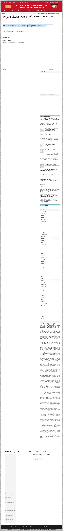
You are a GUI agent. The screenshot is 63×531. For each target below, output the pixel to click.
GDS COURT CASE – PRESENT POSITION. (48, 158)
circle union (44, 326)
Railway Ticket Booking (55, 403)
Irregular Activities (47, 388)
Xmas (46, 419)
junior (54, 425)
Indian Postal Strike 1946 (50, 387)
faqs (56, 424)
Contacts (20, 10)
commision (58, 421)
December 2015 (43, 309)
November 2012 (43, 238)
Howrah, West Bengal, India (21, 31)
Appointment (50, 370)
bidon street (54, 420)
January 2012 (43, 219)
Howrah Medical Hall (46, 386)
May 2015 (42, 295)
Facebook (48, 2)
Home (5, 10)
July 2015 (42, 299)
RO (47, 403)
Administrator (49, 526)
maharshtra (50, 426)
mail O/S (54, 426)
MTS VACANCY (48, 344)
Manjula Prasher (53, 393)
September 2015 (44, 303)
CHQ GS (47, 374)
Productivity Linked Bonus (44, 359)
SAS (54, 360)
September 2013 (44, 257)
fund (59, 424)
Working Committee (12, 10)
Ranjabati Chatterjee (43, 404)
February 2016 (43, 312)
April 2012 (42, 225)
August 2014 (43, 278)
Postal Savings (53, 399)
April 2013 (42, 248)
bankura (43, 420)
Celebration (53, 375)
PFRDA (54, 398)
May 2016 (42, 316)
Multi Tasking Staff (55, 344)
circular (52, 421)
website (41, 436)
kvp (51, 364)
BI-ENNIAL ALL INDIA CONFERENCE (49, 371)
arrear (53, 419)
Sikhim (47, 361)
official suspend (48, 430)
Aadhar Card (41, 370)
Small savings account (45, 409)
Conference (48, 376)
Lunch (41, 392)
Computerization (43, 376)
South (44, 410)
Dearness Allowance (25, 15)
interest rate (42, 425)
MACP (57, 354)
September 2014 (44, 280)
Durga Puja (48, 342)
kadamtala (58, 425)
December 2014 (43, 286)
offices (44, 430)
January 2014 (43, 265)
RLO (45, 403)
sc (43, 366)
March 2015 (43, 291)
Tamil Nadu (58, 414)
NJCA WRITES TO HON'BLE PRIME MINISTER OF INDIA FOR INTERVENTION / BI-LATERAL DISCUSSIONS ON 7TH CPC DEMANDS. (51, 131)
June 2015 (42, 297)
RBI (59, 359)
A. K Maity (50, 369)
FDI (43, 381)
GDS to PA (54, 382)
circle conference (43, 341)
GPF (58, 382)
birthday (58, 420)
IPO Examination (56, 386)
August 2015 (43, 301)
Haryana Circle (54, 385)
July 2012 (42, 230)
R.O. (52, 402)
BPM (48, 341)
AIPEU (47, 325)
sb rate (54, 432)
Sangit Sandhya (42, 361)
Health (40, 386)
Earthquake (51, 352)
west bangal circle (54, 335)
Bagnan (57, 371)
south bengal (51, 366)
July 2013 (42, 253)
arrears (54, 339)
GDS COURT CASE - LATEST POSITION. (47, 136)
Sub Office (51, 413)
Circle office (58, 341)
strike (48, 335)
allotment (49, 419)
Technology (42, 415)
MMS (51, 392)
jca (54, 333)
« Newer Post (5, 69)
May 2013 (42, 249)
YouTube (53, 2)
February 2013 (43, 244)
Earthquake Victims (51, 332)
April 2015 (42, 293)
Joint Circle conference (54, 388)
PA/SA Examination (49, 398)
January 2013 (43, 242)
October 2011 (43, 213)
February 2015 (43, 290)
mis (51, 349)
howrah (52, 331)
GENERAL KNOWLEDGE (44, 343)
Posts (35, 457)
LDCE (44, 354)
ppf (54, 349)
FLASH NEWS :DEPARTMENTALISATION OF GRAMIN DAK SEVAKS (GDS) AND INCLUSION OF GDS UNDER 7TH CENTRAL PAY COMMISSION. (49, 119)
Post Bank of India (55, 358)
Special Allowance (49, 410)
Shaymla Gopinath (54, 408)
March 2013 (43, 246)
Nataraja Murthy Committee (52, 337)
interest (48, 349)
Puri (49, 402)
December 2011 (43, 217)
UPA (53, 415)
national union (46, 365)
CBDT (40, 374)
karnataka (42, 426)
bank (40, 420)
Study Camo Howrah (51, 347)
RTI (50, 403)
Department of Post (52, 336)
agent (51, 361)
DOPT (26, 2)
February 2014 (43, 267)
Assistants (55, 370)
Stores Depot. (46, 413)
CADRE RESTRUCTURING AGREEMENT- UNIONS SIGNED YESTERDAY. (51, 150)
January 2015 (43, 288)
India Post (5, 2)
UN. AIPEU (50, 415)
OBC (43, 398)
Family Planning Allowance (49, 381)
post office (56, 365)
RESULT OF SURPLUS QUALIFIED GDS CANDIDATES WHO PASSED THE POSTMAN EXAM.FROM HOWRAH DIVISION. (48, 195)
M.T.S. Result (47, 392)
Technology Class (47, 339)
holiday (41, 349)
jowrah (51, 425)
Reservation (48, 404)
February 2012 (43, 221)
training (57, 435)
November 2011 (43, 215)
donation (54, 348)
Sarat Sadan (45, 333)
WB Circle (21, 2)
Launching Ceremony (48, 391)
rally (48, 432)
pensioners (36, 15)
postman (49, 326)
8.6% (46, 369)
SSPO (57, 360)
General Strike (53, 343)
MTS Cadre (51, 355)
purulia (46, 432)
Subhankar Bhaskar (57, 413)
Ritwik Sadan (50, 360)
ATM (58, 369)
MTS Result (58, 392)
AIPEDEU (54, 369)
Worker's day (42, 419)
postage (49, 431)
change (49, 421)
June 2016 (42, 318)
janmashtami (47, 425)
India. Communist (42, 387)
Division (47, 352)
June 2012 (42, 228)
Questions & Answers (53, 359)
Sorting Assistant (53, 409)
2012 (59, 349)
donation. (45, 424)
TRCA (51, 333)
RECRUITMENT (43, 338)
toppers (54, 435)
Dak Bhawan (43, 342)
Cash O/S (44, 375)
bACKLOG (56, 419)
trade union (56, 366)
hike (57, 348)
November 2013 (43, 261)
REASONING (42, 347)
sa (56, 349)
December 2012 (43, 240)
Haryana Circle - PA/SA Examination (50, 353)
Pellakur (46, 399)
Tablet (54, 414)
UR (56, 415)
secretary (57, 432)
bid (50, 420)
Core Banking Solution (55, 376)
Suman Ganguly (50, 414)
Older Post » (51, 69)
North (40, 398)
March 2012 (43, 223)
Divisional (42, 380)
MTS (47, 355)
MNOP (54, 392)
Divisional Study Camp (54, 380)
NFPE (10, 2)
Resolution (53, 404)
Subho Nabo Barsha (43, 414)
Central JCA (52, 341)
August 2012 (43, 232)
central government (14, 15)
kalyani (48, 364)
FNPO (57, 342)
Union (39, 15)
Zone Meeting (42, 348)
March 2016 (43, 314)
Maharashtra (56, 355)
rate (51, 432)
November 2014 (43, 284)
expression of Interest (51, 424)
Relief (45, 360)
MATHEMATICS (42, 355)
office (41, 430)
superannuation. (42, 435)
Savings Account (50, 338)
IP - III (51, 386)
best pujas (47, 420)
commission (43, 363)
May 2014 (42, 272)
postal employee (54, 431)
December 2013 (43, 263)
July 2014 (42, 276)
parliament (52, 365)
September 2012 (44, 234)
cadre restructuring (48, 348)
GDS (51, 324)
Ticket (46, 415)
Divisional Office (47, 380)
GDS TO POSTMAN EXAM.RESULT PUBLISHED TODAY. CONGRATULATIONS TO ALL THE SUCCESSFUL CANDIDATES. (49, 178)
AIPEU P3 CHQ (15, 2)
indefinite (44, 349)
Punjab (47, 402)
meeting (54, 364)
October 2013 (43, 259)
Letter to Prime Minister (56, 391)
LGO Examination (51, 354)
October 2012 (43, 236)
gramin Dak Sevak (52, 363)
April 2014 (42, 270)
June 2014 (42, 274)
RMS (46, 347)
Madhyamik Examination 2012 (45, 393)
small (46, 366)
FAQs (38, 10)
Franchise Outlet (42, 382)
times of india (50, 435)
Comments (36, 459)
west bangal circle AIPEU (48, 436)
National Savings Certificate (44, 397)
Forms (34, 10)
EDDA (40, 381)
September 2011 (44, 211)
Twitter (57, 2)
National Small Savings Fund (54, 397)
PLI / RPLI (48, 358)
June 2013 (42, 251)
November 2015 (43, 307)
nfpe (56, 331)
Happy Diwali (42, 385)
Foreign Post (56, 381)
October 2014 (43, 282)
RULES (42, 360)
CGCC (44, 374)
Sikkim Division (46, 331)
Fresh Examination (48, 382)
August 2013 (43, 255)
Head (58, 385)
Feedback (43, 10)
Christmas (58, 375)
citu (54, 421)
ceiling (45, 421)
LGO (43, 391)
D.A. (19, 15)
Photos (49, 399)
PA (43, 358)
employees (31, 15)
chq (57, 339)
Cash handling (49, 375)
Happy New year (48, 385)
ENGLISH (53, 342)
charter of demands (56, 361)
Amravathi (46, 370)
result (40, 366)
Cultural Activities (27, 10)
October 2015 (43, 305)
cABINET (8, 15)
